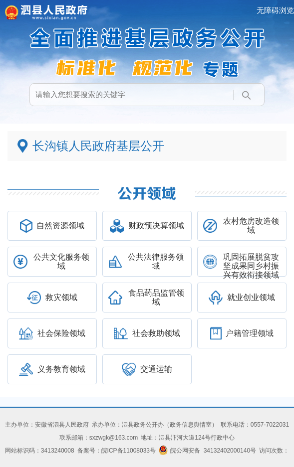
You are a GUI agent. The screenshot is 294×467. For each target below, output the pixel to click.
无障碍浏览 (275, 10)
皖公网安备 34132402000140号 (207, 450)
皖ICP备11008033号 (128, 450)
